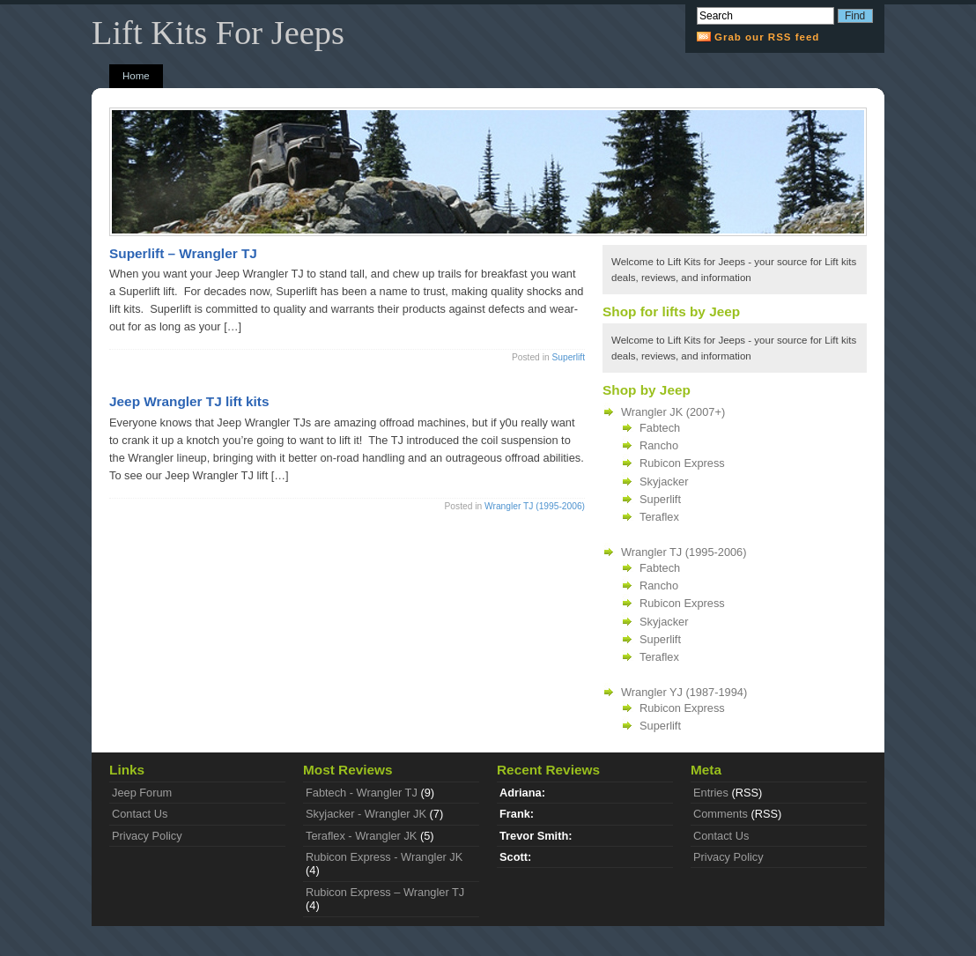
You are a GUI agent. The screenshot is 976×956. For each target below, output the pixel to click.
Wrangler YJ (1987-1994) (684, 692)
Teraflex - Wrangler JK (361, 835)
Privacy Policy (147, 835)
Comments (720, 813)
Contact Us (139, 813)
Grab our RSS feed (766, 37)
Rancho (659, 445)
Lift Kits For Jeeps (218, 32)
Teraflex (659, 516)
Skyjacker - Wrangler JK (366, 813)
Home (136, 75)
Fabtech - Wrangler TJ (362, 792)
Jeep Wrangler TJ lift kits (189, 401)
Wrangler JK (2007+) (673, 412)
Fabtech (660, 427)
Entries (710, 792)
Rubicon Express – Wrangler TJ (385, 892)
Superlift (568, 357)
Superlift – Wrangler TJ (183, 253)
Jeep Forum (142, 792)
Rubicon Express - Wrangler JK (384, 856)
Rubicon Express (682, 463)
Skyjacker (664, 481)
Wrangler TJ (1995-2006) (534, 506)
